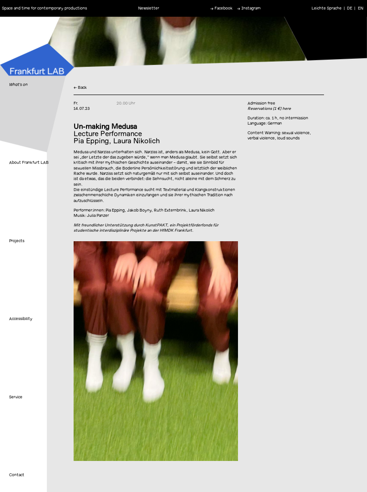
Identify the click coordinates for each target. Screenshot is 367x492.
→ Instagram (248, 8)
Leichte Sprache (327, 8)
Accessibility (20, 318)
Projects (16, 240)
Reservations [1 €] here (269, 108)
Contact (16, 474)
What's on (18, 84)
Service (15, 397)
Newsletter (148, 8)
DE (349, 8)
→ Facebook (221, 8)
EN (360, 8)
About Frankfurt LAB (29, 162)
